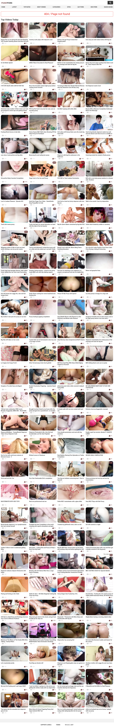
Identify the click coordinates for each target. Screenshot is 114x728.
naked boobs (108, 7)
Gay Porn (81, 7)
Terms (58, 725)
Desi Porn (94, 7)
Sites (69, 7)
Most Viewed (41, 7)
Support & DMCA (46, 725)
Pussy (6, 3)
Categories (56, 7)
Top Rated (27, 7)
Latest (14, 7)
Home (3, 7)
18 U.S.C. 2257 (69, 725)
